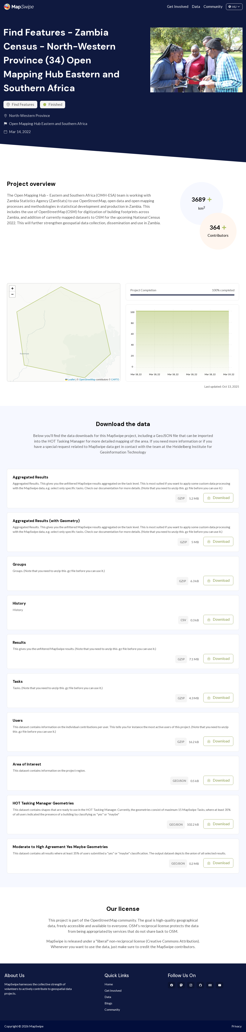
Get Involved (177, 6)
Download (218, 497)
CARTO (115, 379)
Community (213, 6)
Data (196, 6)
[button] (12, 288)
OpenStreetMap (87, 379)
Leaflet (70, 379)
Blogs (108, 1003)
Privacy (237, 1026)
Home (109, 984)
